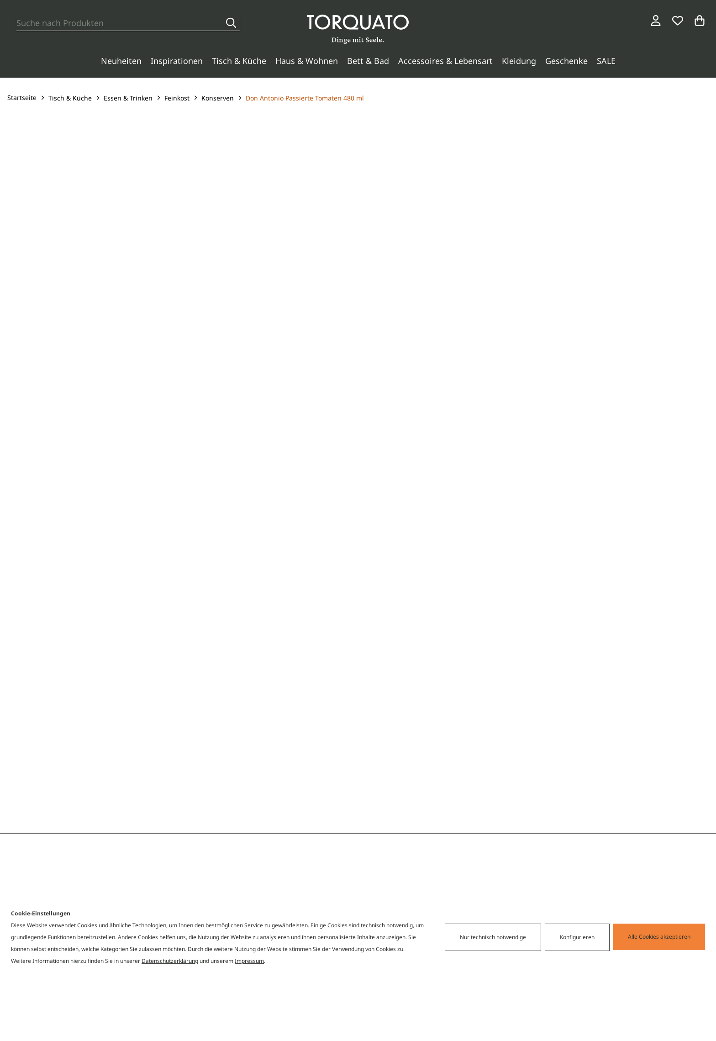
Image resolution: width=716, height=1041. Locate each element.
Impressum (249, 961)
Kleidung (519, 60)
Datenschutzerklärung (170, 961)
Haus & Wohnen (306, 60)
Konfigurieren (577, 937)
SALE (606, 60)
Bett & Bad (368, 60)
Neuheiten (121, 60)
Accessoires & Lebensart (445, 60)
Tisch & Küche (239, 60)
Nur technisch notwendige (493, 937)
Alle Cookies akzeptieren (659, 937)
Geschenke (566, 60)
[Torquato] (357, 29)
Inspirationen (177, 60)
